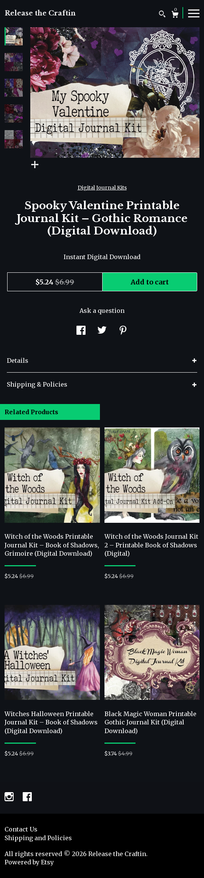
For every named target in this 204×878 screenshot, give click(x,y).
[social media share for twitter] (102, 331)
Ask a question (102, 310)
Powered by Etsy (29, 862)
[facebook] (27, 797)
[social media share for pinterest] (123, 331)
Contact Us (21, 829)
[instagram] (10, 797)
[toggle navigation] (193, 13)
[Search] (162, 15)
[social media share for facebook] (81, 331)
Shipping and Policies (38, 838)
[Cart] (175, 15)
